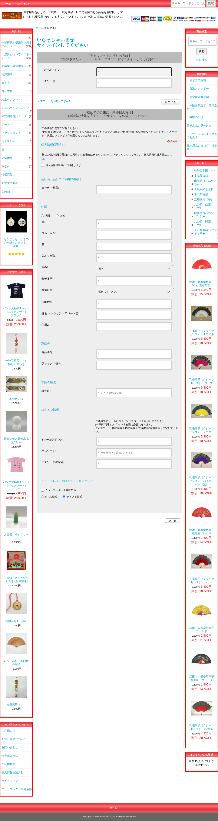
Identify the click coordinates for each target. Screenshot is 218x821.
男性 (47, 215)
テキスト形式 (74, 496)
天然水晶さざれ (204, 189)
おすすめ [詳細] (16, 272)
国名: (45, 266)
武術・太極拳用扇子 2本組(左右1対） (201, 270)
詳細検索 (201, 59)
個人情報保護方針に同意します (63, 165)
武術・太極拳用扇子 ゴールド (202, 616)
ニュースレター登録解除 (16, 789)
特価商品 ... (8, 174)
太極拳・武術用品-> (16, 66)
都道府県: (47, 290)
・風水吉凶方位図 (198, 97)
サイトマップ (9, 780)
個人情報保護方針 (12, 772)
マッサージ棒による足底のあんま (202, 135)
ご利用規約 (8, 764)
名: (43, 244)
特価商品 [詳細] (202, 245)
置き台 (16, 166)
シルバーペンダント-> (16, 109)
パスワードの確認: (53, 462)
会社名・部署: (50, 187)
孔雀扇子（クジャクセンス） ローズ (201, 368)
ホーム (6, 3)
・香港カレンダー (198, 88)
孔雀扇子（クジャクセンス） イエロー (201, 417)
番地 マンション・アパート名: (60, 313)
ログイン (23, 3)
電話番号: (47, 352)
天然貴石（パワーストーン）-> (16, 56)
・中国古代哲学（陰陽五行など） (202, 107)
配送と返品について (13, 739)
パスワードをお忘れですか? (54, 101)
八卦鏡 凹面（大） (202, 223)
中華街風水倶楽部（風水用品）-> (16, 44)
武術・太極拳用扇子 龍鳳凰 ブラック (201, 665)
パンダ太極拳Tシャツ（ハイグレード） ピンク (16, 472)
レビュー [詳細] (16, 205)
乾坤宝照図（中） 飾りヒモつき (17, 349)
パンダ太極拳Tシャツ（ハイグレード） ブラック (16, 298)
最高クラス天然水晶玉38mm (16, 427)
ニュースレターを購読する (60, 490)
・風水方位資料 (196, 80)
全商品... (6, 191)
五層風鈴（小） (16, 691)
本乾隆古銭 (201, 175)
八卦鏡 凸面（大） (202, 206)
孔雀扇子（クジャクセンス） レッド (201, 567)
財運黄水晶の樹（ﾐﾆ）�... (204, 214)
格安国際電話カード (16, 116)
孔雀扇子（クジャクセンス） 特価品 (201, 713)
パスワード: (49, 81)
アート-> (16, 124)
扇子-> (16, 83)
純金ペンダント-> (12, 99)
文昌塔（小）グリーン (16, 522)
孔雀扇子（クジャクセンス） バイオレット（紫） (201, 467)
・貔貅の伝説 (195, 117)
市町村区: (47, 302)
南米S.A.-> (16, 141)
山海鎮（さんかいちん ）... (205, 182)
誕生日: (46, 390)
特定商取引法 (9, 755)
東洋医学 (16, 74)
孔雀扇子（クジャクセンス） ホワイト (201, 319)
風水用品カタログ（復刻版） (202, 147)
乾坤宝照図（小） (16, 608)
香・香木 (16, 91)
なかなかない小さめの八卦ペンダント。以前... (16, 229)
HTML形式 (51, 496)
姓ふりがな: (49, 233)
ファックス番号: (52, 363)
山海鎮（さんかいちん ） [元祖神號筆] (16, 566)
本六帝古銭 (16, 388)
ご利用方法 (8, 730)
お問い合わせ (9, 747)
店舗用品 (16, 158)
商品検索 (201, 31)
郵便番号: (47, 278)
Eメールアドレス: (52, 69)
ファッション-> (16, 133)
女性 (62, 215)
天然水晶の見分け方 (199, 125)
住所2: (45, 324)
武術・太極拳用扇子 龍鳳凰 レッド (201, 518)
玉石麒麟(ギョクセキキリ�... (205, 231)
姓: (43, 221)
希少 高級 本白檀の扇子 (16, 649)
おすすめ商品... (10, 183)
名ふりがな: (49, 255)
